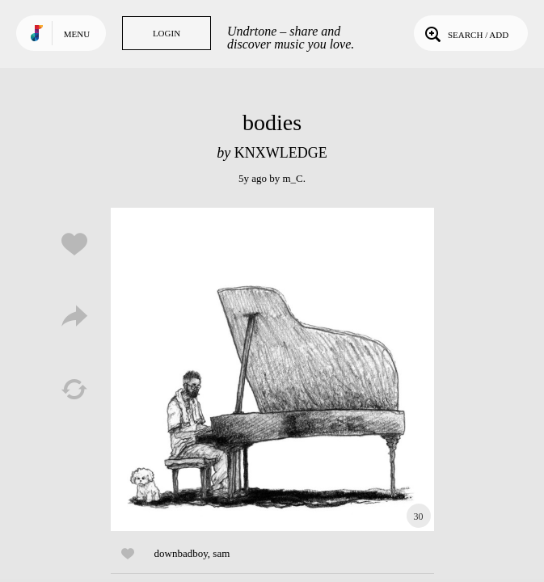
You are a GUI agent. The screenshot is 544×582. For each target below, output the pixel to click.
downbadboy (181, 553)
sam (221, 553)
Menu (77, 34)
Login (166, 33)
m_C (292, 178)
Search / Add (465, 33)
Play (272, 369)
